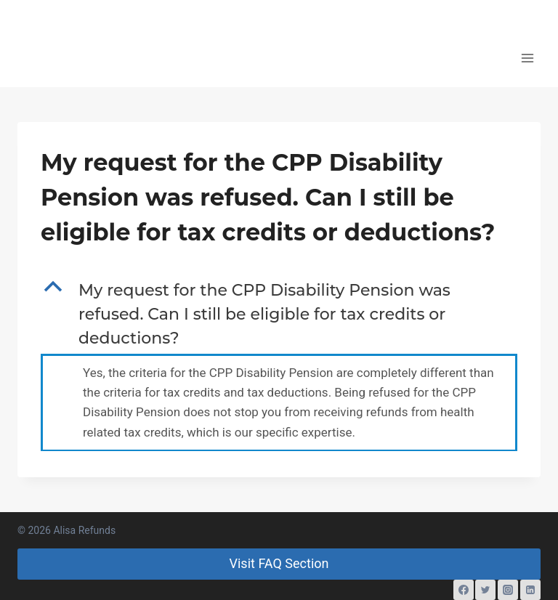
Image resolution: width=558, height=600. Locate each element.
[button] (279, 314)
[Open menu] (527, 57)
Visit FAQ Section (279, 563)
